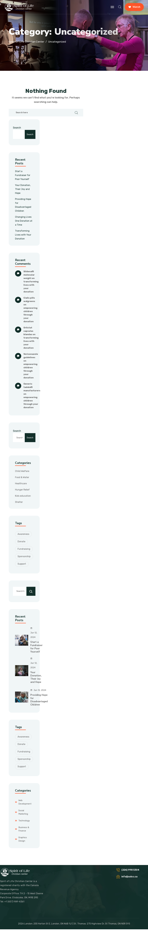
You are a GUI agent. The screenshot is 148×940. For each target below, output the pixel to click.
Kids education (23, 496)
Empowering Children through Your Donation (30, 315)
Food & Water (22, 477)
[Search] (30, 591)
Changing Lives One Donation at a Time (23, 221)
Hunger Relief (22, 489)
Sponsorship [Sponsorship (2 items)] (24, 556)
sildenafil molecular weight (29, 274)
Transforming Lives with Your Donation (23, 234)
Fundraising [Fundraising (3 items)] (24, 549)
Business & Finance (23, 829)
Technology (24, 820)
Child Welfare (22, 471)
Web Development (24, 802)
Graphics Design (22, 839)
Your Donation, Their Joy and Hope (23, 189)
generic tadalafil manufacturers (31, 387)
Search (17, 127)
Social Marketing (23, 812)
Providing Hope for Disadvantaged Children (39, 699)
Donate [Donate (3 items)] (21, 541)
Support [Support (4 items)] (22, 563)
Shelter (19, 502)
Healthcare (21, 483)
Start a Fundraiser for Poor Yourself (22, 175)
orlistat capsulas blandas (28, 331)
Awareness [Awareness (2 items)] (23, 534)
